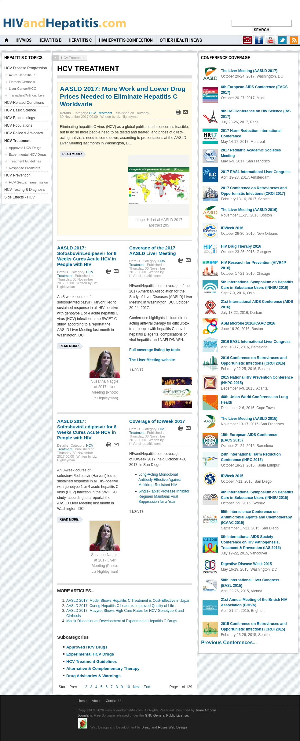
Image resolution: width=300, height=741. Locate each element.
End (147, 687)
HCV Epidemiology (19, 118)
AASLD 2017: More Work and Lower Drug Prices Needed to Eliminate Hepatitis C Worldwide (123, 96)
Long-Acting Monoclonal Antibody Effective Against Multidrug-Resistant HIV (159, 479)
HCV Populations (18, 125)
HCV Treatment (100, 113)
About (96, 701)
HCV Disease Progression (25, 68)
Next (137, 687)
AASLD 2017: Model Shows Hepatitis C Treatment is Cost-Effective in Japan (128, 600)
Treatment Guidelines (25, 161)
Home (82, 701)
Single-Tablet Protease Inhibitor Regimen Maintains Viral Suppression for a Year (163, 496)
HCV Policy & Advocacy (23, 133)
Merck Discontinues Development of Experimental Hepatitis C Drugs (121, 621)
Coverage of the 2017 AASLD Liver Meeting (152, 250)
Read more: (72, 154)
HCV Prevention (17, 175)
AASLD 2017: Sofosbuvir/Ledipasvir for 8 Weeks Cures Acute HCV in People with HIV (86, 256)
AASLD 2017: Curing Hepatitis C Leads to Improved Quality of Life (120, 606)
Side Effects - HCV (19, 197)
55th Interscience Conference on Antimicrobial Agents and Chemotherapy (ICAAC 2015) (256, 517)
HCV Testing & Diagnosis (24, 189)
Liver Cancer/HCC (22, 88)
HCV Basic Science (20, 110)
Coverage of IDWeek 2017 (157, 421)
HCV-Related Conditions (24, 102)
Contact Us (114, 701)
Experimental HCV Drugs (90, 654)
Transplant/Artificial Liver (27, 95)
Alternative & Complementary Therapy (103, 668)
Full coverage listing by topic (154, 350)
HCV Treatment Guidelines (91, 661)
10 (128, 687)
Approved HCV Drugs (87, 647)
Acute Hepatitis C (22, 75)
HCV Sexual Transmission (28, 182)
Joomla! (84, 715)
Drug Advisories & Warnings (93, 676)
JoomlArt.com (206, 710)
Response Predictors (24, 168)
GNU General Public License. (167, 715)
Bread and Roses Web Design (164, 727)
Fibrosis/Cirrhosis (22, 82)
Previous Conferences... (229, 642)
